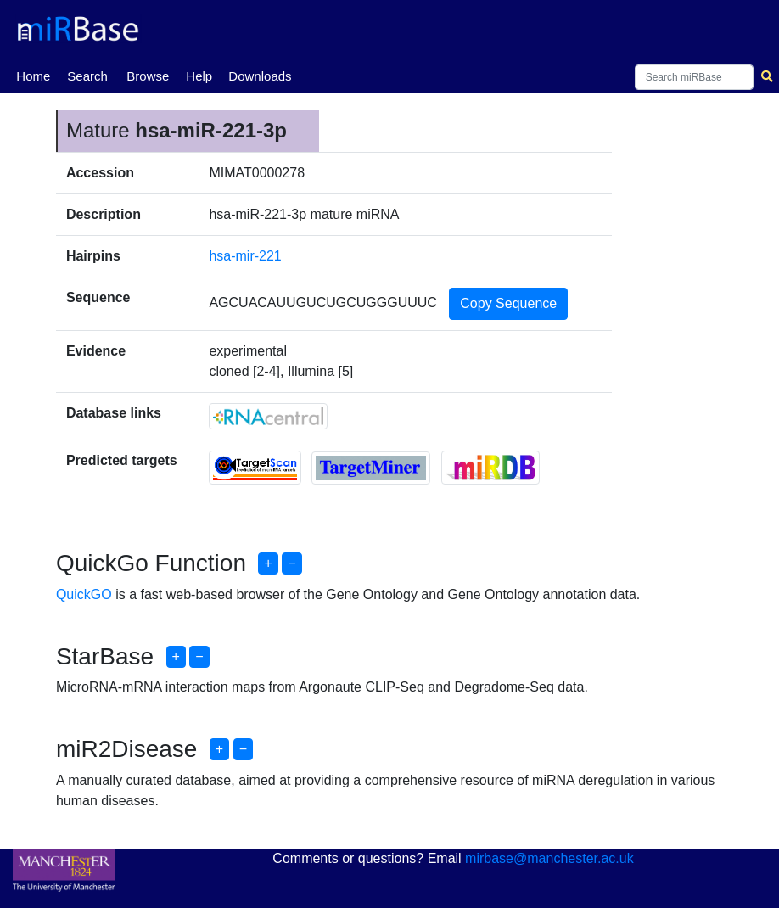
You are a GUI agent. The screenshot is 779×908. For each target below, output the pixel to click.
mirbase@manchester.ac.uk (549, 858)
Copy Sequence (508, 303)
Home (33, 74)
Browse (147, 76)
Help (199, 76)
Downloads (259, 76)
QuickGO (84, 594)
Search (87, 76)
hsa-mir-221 (245, 256)
